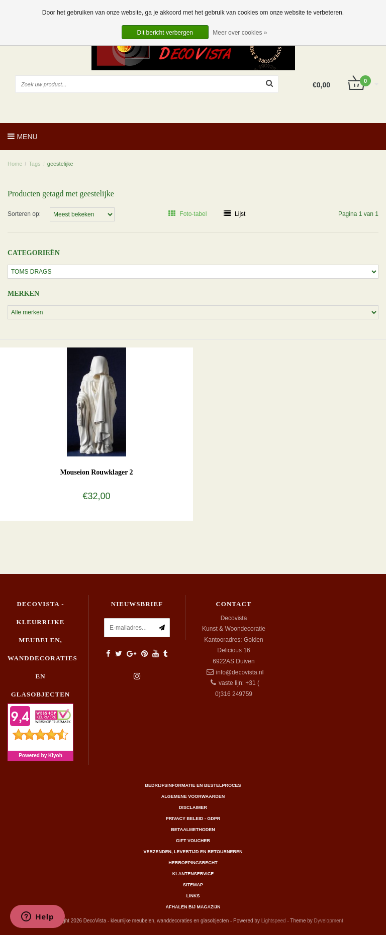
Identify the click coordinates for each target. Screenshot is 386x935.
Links (193, 895)
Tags (34, 164)
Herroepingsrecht (193, 862)
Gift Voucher (193, 840)
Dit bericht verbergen (165, 32)
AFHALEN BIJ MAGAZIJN (192, 906)
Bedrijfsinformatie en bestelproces (193, 785)
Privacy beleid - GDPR (193, 818)
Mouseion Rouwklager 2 (96, 472)
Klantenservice (193, 873)
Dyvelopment (328, 920)
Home (15, 164)
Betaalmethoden (193, 829)
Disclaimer (193, 807)
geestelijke (60, 164)
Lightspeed (273, 920)
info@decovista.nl (240, 672)
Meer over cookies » (240, 32)
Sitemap (193, 884)
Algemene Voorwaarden (193, 796)
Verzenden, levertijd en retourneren (193, 851)
